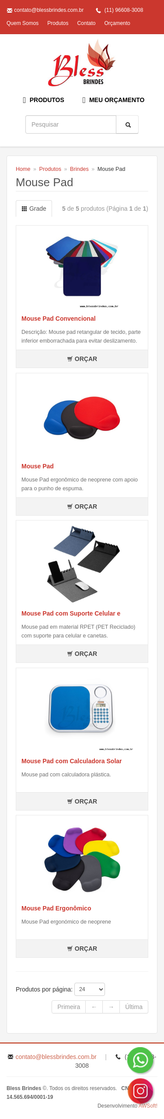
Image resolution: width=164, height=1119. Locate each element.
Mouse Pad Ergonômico (56, 908)
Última (134, 1006)
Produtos (57, 23)
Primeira (68, 1006)
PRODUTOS (43, 100)
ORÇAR (82, 358)
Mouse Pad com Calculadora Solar (71, 761)
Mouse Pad (37, 466)
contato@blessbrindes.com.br (49, 10)
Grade (33, 208)
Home (23, 169)
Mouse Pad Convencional (58, 318)
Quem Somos (22, 23)
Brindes (79, 169)
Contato (86, 23)
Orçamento (117, 23)
